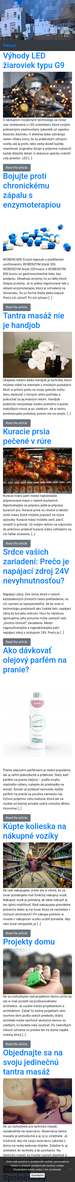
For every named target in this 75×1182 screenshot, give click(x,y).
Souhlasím (37, 1175)
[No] (70, 1169)
